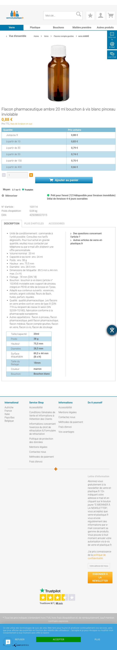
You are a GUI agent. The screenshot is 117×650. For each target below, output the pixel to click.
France (8, 410)
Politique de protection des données (41, 440)
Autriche (9, 407)
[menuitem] (6, 2)
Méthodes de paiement (41, 456)
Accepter (58, 639)
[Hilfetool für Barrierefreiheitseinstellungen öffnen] (112, 330)
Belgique (9, 420)
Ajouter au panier (64, 180)
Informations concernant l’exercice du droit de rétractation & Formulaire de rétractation (42, 428)
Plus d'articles (34, 223)
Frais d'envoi (35, 461)
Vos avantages (66, 431)
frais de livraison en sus (21, 124)
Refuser (19, 639)
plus (97, 639)
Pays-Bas (9, 417)
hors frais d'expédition (63, 617)
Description (12, 223)
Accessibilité (36, 407)
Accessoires (57, 223)
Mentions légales (38, 447)
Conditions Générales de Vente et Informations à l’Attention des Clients (42, 415)
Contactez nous (37, 451)
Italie (7, 414)
